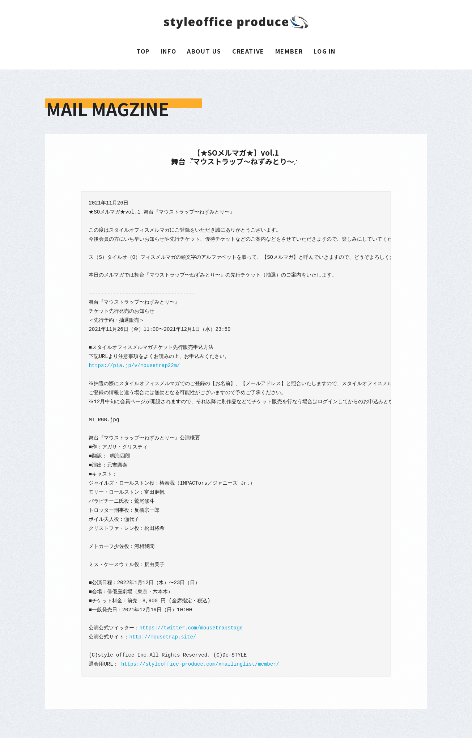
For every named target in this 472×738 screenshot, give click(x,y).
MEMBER (289, 51)
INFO (168, 51)
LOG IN (325, 51)
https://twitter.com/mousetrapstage (191, 627)
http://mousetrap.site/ (162, 636)
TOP (143, 51)
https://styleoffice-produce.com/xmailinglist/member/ (200, 664)
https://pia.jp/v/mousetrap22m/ (134, 365)
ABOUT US (204, 51)
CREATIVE (248, 51)
